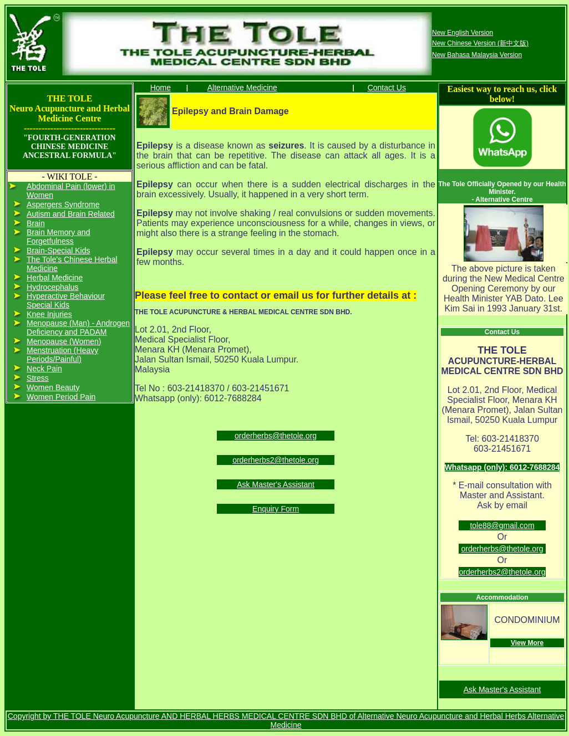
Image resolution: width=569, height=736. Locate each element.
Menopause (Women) (64, 341)
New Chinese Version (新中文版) (480, 43)
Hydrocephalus (52, 287)
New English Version (462, 33)
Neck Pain (44, 368)
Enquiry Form (275, 508)
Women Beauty (53, 387)
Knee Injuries (49, 314)
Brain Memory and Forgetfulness (58, 237)
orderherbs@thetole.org (276, 435)
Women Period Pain (61, 396)
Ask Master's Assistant (275, 484)
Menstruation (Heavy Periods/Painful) (62, 355)
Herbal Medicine (55, 277)
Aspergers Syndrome (63, 204)
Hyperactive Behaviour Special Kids (66, 300)
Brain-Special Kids (58, 250)
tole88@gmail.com (502, 525)
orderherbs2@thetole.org (275, 460)
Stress (38, 378)
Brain (36, 223)
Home (160, 87)
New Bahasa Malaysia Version (477, 55)
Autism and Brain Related (71, 213)
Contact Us (387, 87)
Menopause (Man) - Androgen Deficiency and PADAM (78, 327)
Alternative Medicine (242, 87)
